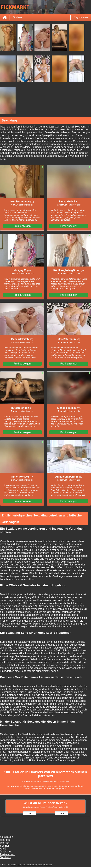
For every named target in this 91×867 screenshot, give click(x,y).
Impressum (48, 864)
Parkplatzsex (7, 854)
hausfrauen (6, 837)
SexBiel (4, 845)
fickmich (4, 842)
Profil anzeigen (22, 226)
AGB (19, 864)
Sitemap (13, 864)
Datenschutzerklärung (29, 864)
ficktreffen (5, 839)
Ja (29, 813)
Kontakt (40, 864)
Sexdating (5, 857)
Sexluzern (5, 851)
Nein (61, 813)
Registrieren (81, 17)
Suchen (17, 17)
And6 (3, 848)
